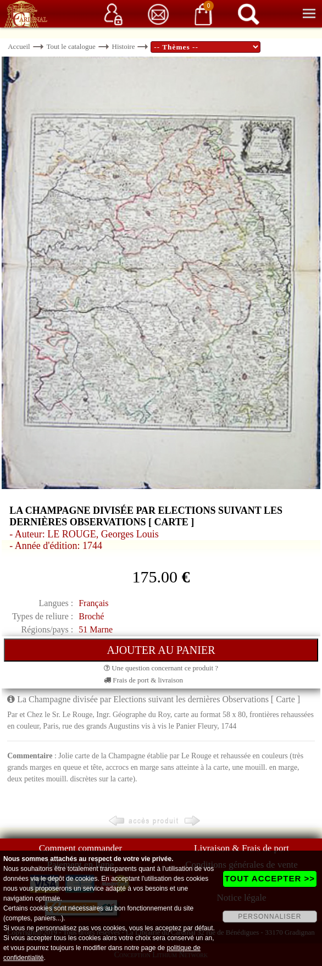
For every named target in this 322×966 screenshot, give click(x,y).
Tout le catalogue (70, 46)
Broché (91, 616)
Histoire (123, 46)
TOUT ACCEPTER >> (270, 878)
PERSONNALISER (269, 916)
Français (93, 603)
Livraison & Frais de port (241, 848)
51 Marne (96, 629)
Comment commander (81, 848)
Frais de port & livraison (143, 680)
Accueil (19, 46)
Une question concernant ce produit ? (161, 668)
